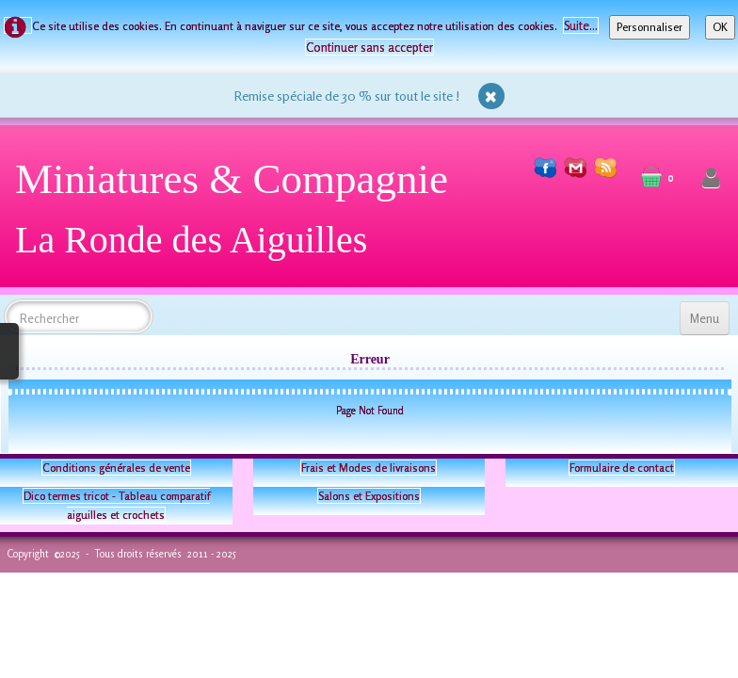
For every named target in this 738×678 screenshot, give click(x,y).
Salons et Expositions (369, 496)
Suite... (581, 25)
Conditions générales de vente (116, 467)
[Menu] (705, 318)
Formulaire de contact (622, 467)
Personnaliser (649, 27)
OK (720, 27)
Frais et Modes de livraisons (368, 467)
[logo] (238, 216)
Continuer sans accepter (369, 47)
